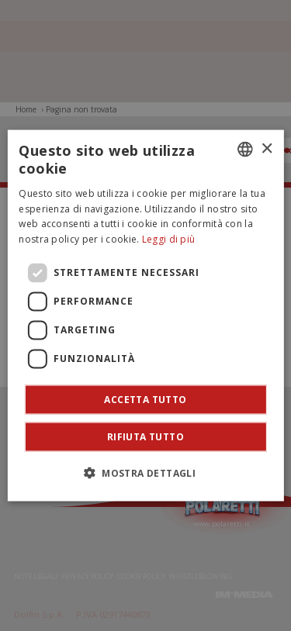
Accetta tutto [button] (145, 398)
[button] (145, 472)
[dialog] (145, 316)
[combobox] (245, 149)
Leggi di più (169, 239)
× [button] (266, 148)
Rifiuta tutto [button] (145, 436)
